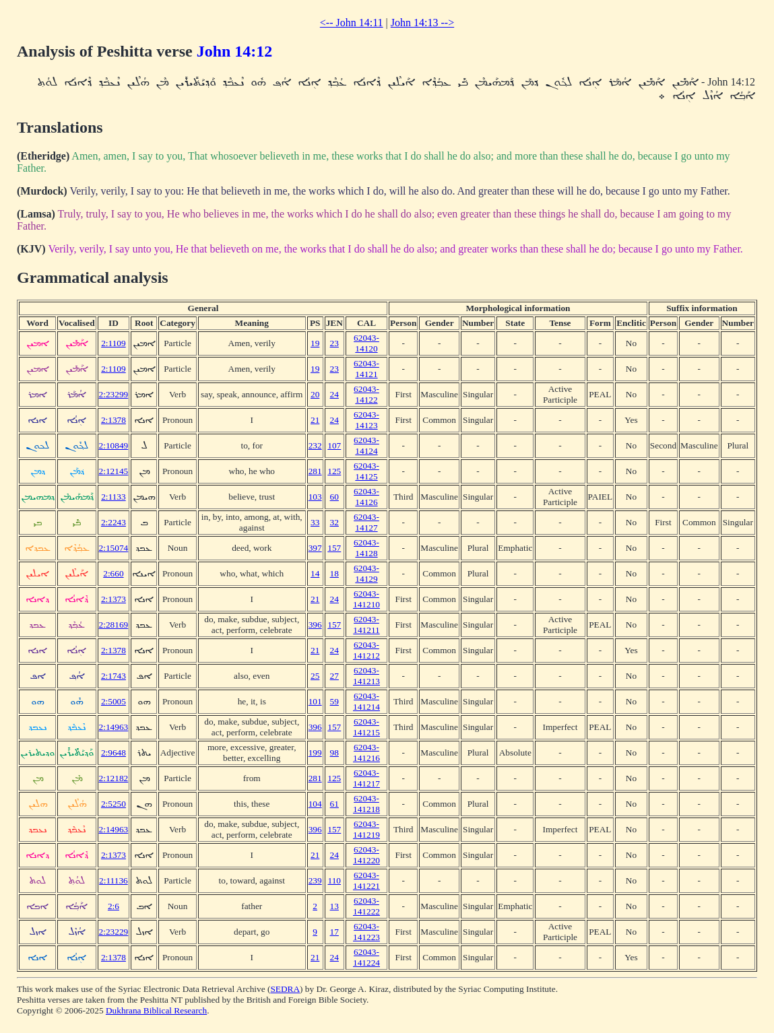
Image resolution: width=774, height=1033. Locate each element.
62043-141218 (366, 803)
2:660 (113, 573)
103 (315, 497)
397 (315, 548)
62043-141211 (366, 624)
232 (315, 445)
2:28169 (114, 625)
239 (315, 880)
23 (334, 343)
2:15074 (114, 548)
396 (315, 625)
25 (315, 676)
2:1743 (113, 676)
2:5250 (113, 804)
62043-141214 (366, 701)
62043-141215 (366, 727)
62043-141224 (366, 957)
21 (315, 420)
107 (334, 445)
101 (315, 701)
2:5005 (113, 701)
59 (334, 701)
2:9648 (113, 752)
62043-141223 (366, 931)
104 (315, 804)
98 (334, 752)
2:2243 (113, 522)
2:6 (113, 906)
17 (334, 932)
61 (334, 804)
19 (315, 343)
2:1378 (113, 420)
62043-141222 (366, 906)
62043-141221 (366, 880)
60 (334, 497)
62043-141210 (366, 599)
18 (334, 573)
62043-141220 (366, 854)
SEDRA (285, 989)
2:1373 (113, 599)
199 (315, 752)
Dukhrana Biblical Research (156, 1010)
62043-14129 (366, 573)
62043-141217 (366, 778)
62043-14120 (366, 343)
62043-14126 (366, 496)
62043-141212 (366, 650)
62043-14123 (366, 419)
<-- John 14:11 (351, 22)
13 (334, 906)
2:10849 (114, 445)
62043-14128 (366, 547)
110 (335, 880)
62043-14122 (366, 394)
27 (334, 676)
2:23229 (114, 932)
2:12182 (114, 778)
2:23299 (114, 394)
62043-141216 (366, 752)
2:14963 (114, 727)
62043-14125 (366, 471)
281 (315, 471)
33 (315, 522)
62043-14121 (366, 368)
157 (334, 548)
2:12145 (114, 471)
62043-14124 (366, 445)
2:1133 (113, 497)
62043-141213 (366, 675)
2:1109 (113, 343)
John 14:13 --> (422, 22)
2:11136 (113, 880)
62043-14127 (366, 522)
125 (334, 471)
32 (334, 522)
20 (315, 394)
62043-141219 (366, 829)
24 (334, 394)
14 (315, 573)
